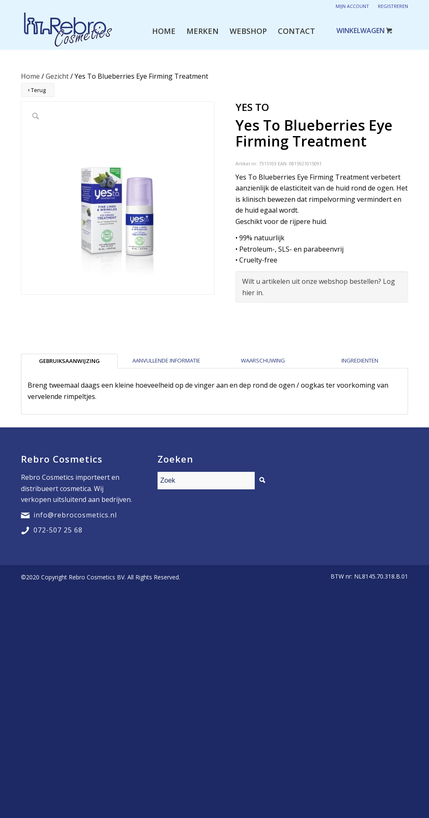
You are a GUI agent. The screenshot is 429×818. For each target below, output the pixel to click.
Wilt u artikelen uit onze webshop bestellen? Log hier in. (318, 287)
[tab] (69, 361)
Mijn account (352, 6)
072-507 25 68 (58, 530)
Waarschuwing (263, 360)
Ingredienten (359, 360)
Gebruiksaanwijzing (69, 361)
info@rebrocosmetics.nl (75, 515)
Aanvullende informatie (166, 360)
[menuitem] (164, 31)
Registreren (393, 6)
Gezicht (57, 76)
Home (30, 76)
